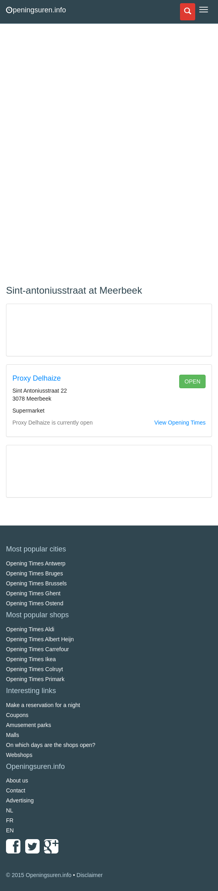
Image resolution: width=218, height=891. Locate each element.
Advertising (20, 800)
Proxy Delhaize (36, 378)
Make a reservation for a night (43, 705)
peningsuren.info (36, 10)
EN (10, 830)
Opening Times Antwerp (36, 563)
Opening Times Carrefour (37, 649)
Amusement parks (28, 725)
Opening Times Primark (35, 679)
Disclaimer (89, 875)
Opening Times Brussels (36, 583)
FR (10, 820)
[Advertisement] (66, 155)
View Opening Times (180, 422)
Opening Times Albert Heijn (40, 639)
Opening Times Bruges (34, 573)
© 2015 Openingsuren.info (39, 875)
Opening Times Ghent (33, 593)
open (192, 381)
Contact (15, 790)
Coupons (17, 715)
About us (17, 780)
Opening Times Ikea (31, 659)
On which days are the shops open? (50, 745)
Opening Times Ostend (34, 603)
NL (9, 810)
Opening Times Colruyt (34, 669)
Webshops (19, 755)
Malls (12, 735)
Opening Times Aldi (30, 629)
